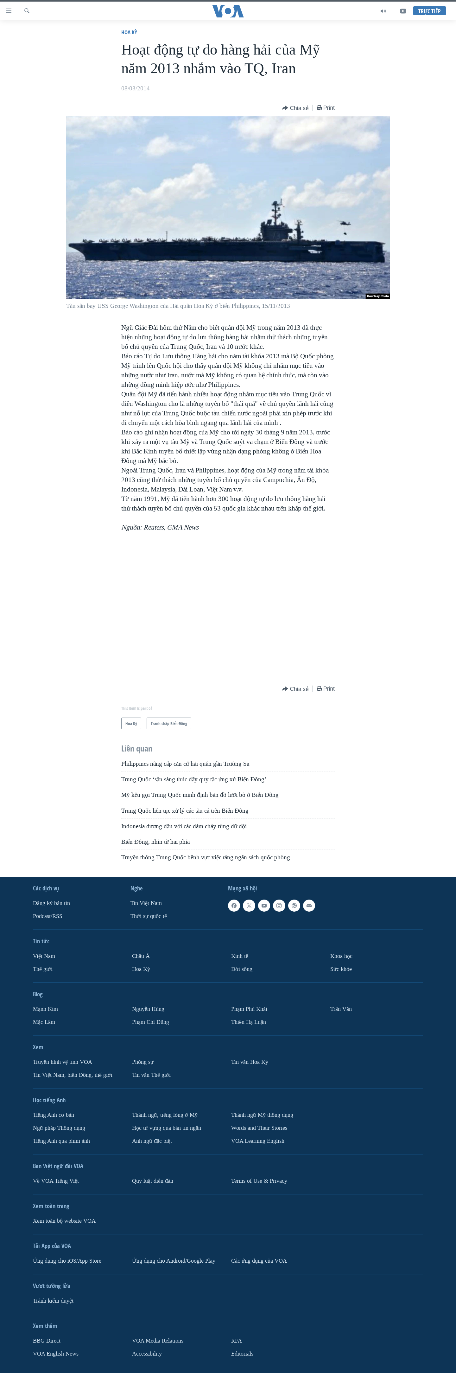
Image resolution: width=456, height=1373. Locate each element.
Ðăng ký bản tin (51, 903)
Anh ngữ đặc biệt (152, 1140)
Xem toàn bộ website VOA (64, 1220)
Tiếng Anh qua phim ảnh (61, 1140)
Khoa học (341, 956)
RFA (236, 1340)
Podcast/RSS (47, 916)
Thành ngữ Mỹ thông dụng (262, 1114)
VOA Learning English (257, 1140)
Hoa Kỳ (129, 32)
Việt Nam (44, 956)
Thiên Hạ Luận (248, 1022)
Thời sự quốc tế (148, 916)
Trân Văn (341, 1009)
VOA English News (56, 1353)
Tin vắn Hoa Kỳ (249, 1062)
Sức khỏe (341, 969)
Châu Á (141, 956)
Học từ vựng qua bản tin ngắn (166, 1127)
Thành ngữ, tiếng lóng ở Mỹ (165, 1114)
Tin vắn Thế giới (151, 1074)
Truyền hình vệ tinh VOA (62, 1062)
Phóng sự (143, 1062)
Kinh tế (239, 956)
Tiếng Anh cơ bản (53, 1114)
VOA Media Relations (157, 1340)
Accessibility (147, 1353)
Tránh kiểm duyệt (53, 1300)
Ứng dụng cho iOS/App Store (67, 1260)
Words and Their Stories (259, 1127)
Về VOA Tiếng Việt (56, 1180)
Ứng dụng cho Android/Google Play (173, 1260)
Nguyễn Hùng (148, 1009)
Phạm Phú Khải (249, 1009)
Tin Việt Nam (146, 903)
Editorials (242, 1353)
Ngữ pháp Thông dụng (59, 1127)
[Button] (295, 108)
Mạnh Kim (45, 1009)
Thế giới (43, 969)
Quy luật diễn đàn (152, 1180)
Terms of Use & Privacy (259, 1180)
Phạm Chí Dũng (150, 1022)
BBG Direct (46, 1340)
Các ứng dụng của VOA (259, 1260)
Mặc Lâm (44, 1022)
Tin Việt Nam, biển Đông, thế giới (72, 1074)
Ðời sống (241, 969)
